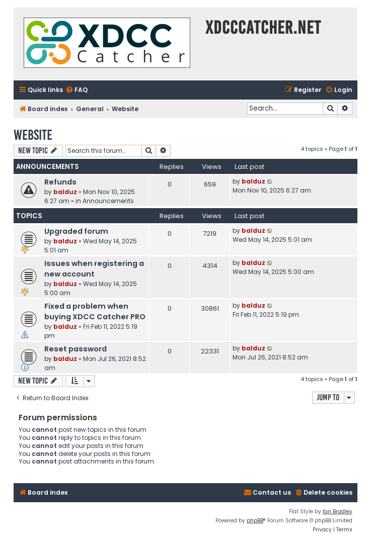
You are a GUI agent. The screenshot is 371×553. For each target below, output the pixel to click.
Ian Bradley (337, 511)
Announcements (108, 201)
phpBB (255, 520)
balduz (65, 192)
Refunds (60, 182)
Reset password (75, 349)
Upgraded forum (76, 231)
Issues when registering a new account (94, 268)
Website (33, 135)
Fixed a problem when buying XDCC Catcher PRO (94, 311)
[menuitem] (76, 90)
